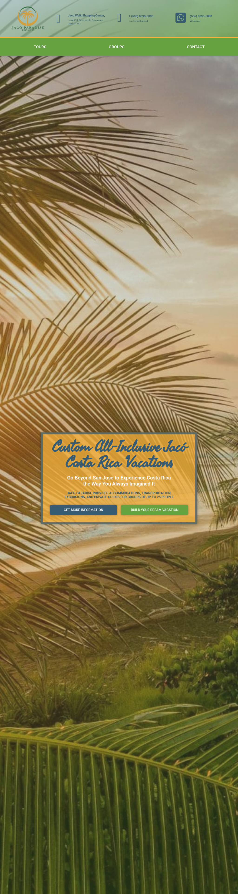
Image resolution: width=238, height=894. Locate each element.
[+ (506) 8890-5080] (119, 17)
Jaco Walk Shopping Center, (86, 15)
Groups (116, 47)
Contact (196, 47)
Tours (40, 47)
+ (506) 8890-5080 (141, 16)
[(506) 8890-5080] (180, 17)
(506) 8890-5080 (201, 16)
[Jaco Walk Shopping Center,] (58, 18)
